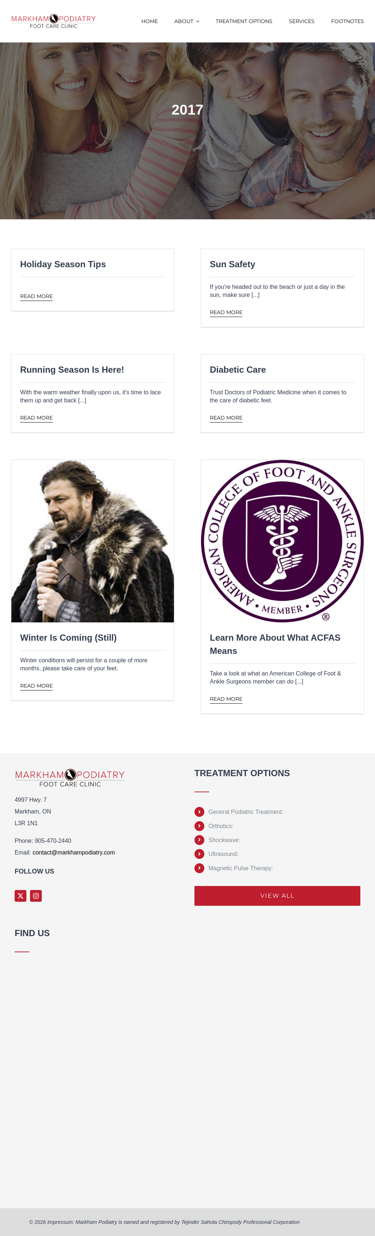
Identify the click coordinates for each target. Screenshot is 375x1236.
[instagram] (36, 896)
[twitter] (20, 896)
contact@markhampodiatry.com (74, 852)
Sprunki (16, 1193)
